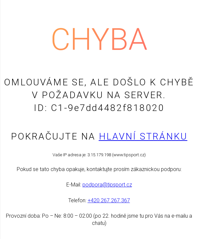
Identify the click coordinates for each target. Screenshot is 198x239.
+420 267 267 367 (109, 200)
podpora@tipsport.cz (107, 185)
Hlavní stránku (143, 136)
